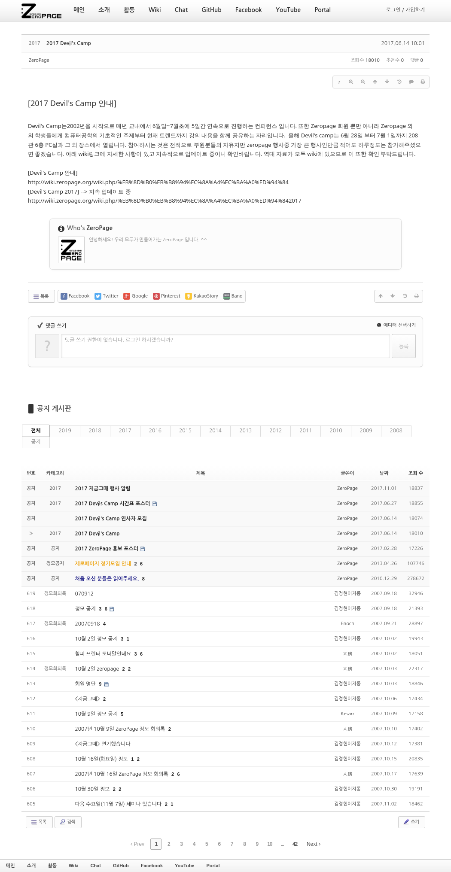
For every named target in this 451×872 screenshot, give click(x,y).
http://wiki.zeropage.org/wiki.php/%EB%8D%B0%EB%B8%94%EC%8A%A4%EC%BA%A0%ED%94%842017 (165, 200)
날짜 (384, 473)
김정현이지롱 (347, 593)
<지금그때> (88, 699)
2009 (366, 430)
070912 (84, 593)
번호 (31, 473)
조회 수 (415, 473)
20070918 (88, 623)
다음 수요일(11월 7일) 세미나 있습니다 (119, 804)
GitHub (121, 865)
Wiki (74, 865)
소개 (31, 865)
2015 (185, 430)
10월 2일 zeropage (97, 668)
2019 (65, 430)
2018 (95, 430)
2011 (305, 430)
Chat (96, 865)
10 (269, 844)
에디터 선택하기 (396, 325)
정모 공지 (86, 608)
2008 (396, 430)
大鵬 (347, 653)
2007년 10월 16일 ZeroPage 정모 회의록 (122, 774)
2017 (125, 430)
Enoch (347, 623)
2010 (335, 430)
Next (313, 844)
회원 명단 (86, 684)
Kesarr (347, 713)
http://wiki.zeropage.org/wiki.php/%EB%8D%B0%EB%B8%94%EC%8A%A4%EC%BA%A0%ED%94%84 (158, 182)
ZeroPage (39, 60)
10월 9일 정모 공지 (97, 714)
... (282, 844)
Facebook (152, 865)
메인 (10, 865)
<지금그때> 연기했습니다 (102, 744)
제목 (200, 473)
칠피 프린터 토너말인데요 (103, 653)
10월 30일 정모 (93, 789)
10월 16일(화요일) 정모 (102, 759)
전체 (36, 430)
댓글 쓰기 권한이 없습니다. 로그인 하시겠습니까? (119, 340)
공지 (36, 441)
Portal (212, 865)
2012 (275, 430)
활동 (52, 865)
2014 (215, 430)
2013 (245, 430)
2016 (155, 430)
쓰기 (411, 821)
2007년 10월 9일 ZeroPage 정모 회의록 (120, 729)
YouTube (184, 865)
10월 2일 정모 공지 (97, 638)
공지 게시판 (54, 408)
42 (295, 844)
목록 (41, 297)
